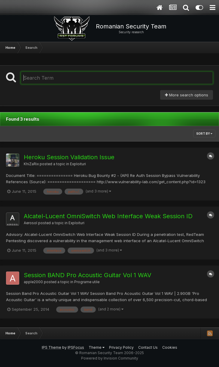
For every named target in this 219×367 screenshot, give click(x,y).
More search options (186, 94)
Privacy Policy (121, 347)
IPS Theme (51, 347)
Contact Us (148, 347)
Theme (97, 347)
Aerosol (30, 223)
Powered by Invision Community (109, 358)
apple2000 (33, 282)
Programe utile (86, 282)
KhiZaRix (31, 164)
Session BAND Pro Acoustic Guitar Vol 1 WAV (87, 275)
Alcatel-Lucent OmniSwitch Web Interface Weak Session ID (108, 216)
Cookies (169, 347)
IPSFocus (76, 347)
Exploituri (78, 164)
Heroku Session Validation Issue (69, 157)
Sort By (204, 133)
